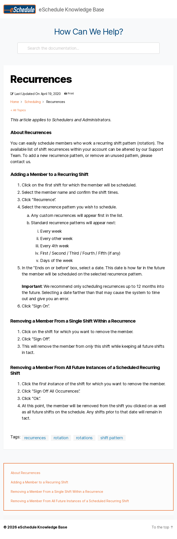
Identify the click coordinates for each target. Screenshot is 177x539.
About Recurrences (25, 477)
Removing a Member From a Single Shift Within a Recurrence (57, 496)
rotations (84, 442)
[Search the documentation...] (87, 52)
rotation (61, 442)
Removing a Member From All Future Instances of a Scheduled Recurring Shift (70, 505)
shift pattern (111, 442)
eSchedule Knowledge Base (42, 531)
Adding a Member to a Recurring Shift (39, 487)
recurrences (35, 442)
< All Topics (18, 114)
